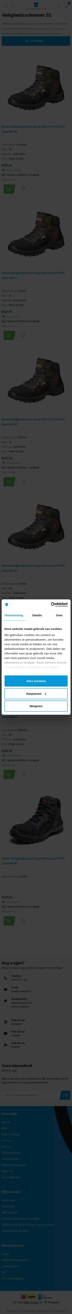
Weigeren (36, 706)
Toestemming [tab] (13, 615)
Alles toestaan (36, 681)
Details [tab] (37, 615)
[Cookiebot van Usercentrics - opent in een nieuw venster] (51, 604)
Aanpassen (36, 693)
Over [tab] (59, 615)
